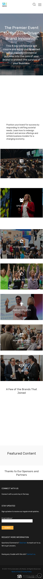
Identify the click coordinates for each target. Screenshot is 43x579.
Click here (23, 543)
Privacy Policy (27, 571)
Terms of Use (16, 571)
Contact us (31, 554)
